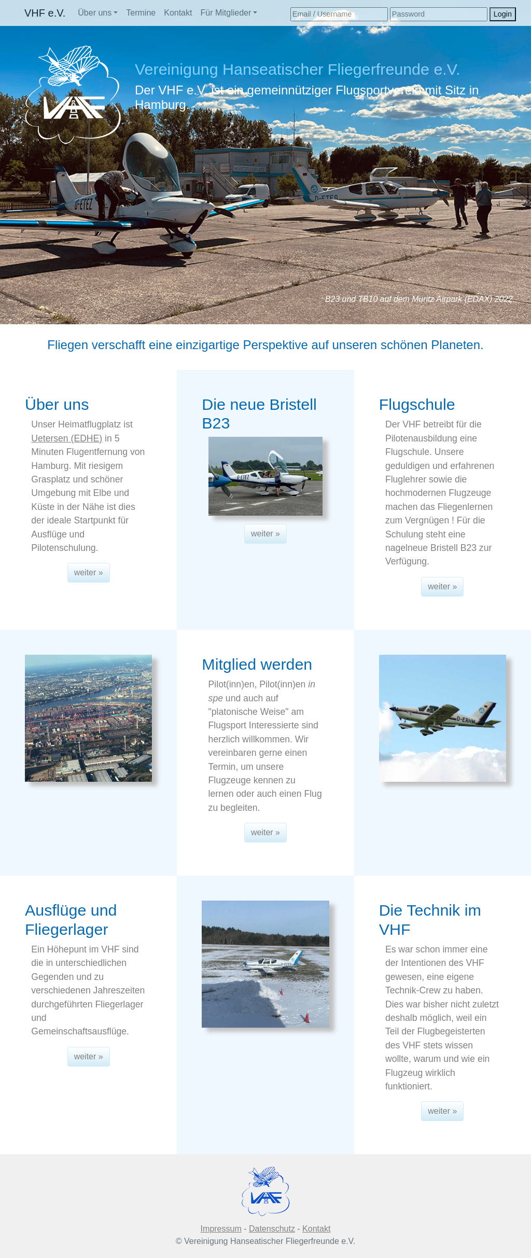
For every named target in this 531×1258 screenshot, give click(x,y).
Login (503, 14)
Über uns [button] (94, 12)
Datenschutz (272, 1228)
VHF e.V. (44, 13)
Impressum (221, 1228)
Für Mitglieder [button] (225, 12)
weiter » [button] (88, 572)
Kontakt (178, 12)
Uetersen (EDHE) (66, 438)
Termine (141, 12)
